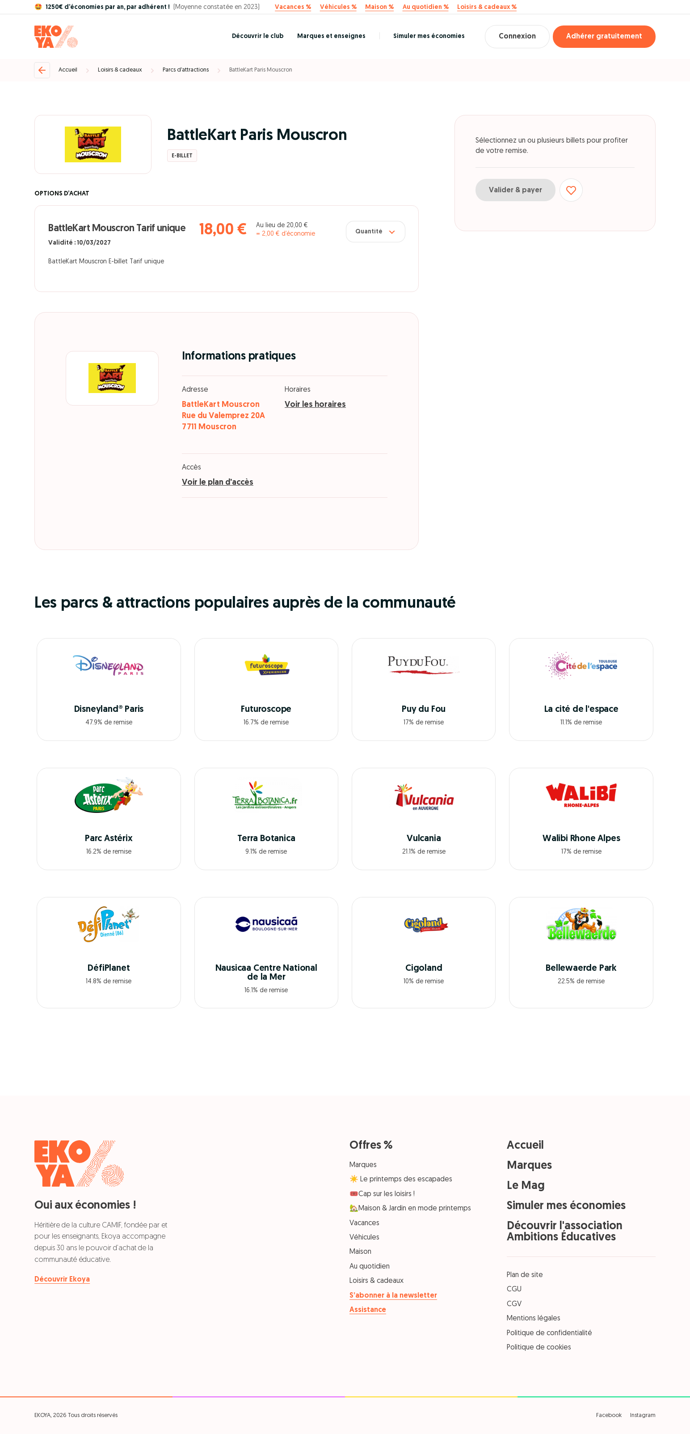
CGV (514, 1304)
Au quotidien (369, 1266)
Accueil (68, 70)
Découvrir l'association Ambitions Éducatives (565, 1232)
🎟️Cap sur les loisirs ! (382, 1194)
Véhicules (364, 1237)
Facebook (609, 1415)
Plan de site (525, 1275)
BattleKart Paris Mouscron (260, 70)
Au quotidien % (426, 7)
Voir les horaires (315, 405)
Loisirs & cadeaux (120, 70)
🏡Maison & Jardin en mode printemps (410, 1208)
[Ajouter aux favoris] (571, 190)
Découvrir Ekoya (62, 1279)
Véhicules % (338, 7)
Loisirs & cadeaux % (487, 7)
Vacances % (293, 7)
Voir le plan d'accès (217, 482)
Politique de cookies (539, 1347)
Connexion (517, 36)
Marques (363, 1165)
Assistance (367, 1310)
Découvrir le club (257, 36)
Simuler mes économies (429, 36)
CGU (514, 1289)
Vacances (364, 1223)
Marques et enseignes (331, 36)
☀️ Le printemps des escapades (400, 1179)
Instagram (643, 1415)
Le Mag (526, 1186)
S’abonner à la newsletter (393, 1295)
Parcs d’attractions (186, 70)
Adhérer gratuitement (604, 36)
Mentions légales (533, 1318)
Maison (360, 1252)
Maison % (379, 7)
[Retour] (42, 70)
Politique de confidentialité (549, 1333)
